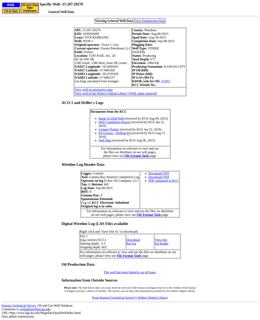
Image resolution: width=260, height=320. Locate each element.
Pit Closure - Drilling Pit (114, 133)
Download (133, 240)
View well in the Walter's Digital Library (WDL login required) (116, 93)
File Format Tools (137, 155)
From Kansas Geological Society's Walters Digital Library (130, 297)
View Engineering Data (149, 20)
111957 (165, 81)
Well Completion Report (114, 122)
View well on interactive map (94, 89)
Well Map (105, 140)
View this (161, 240)
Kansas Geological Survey (19, 305)
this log (131, 243)
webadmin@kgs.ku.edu (35, 309)
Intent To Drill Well (111, 118)
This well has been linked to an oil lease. (130, 272)
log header (161, 243)
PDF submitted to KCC (163, 180)
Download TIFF (158, 173)
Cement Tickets (109, 129)
